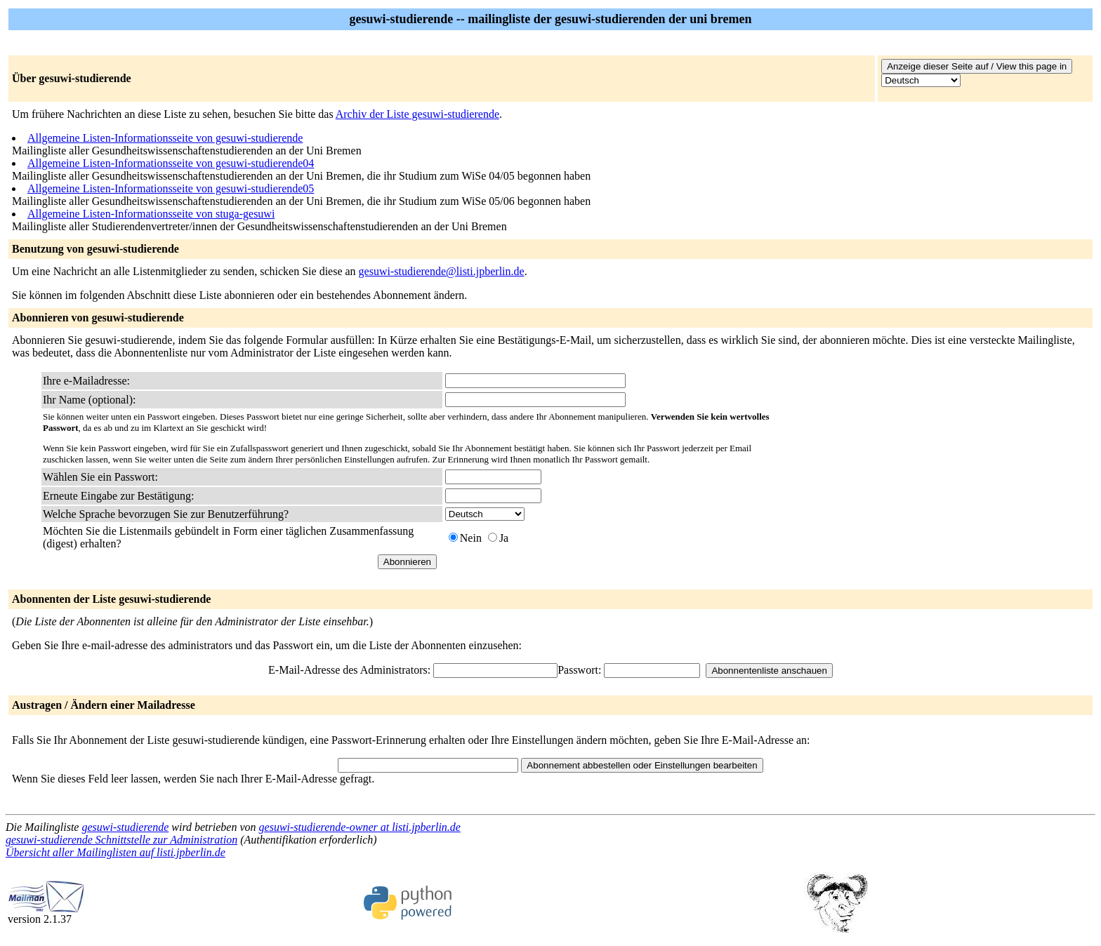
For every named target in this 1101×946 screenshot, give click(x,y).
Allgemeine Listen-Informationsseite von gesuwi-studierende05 (170, 188)
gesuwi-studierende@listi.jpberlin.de (442, 271)
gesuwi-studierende (125, 827)
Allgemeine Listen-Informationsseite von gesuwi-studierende (165, 138)
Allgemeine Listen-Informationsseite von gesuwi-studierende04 (170, 163)
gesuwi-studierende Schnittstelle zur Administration (121, 840)
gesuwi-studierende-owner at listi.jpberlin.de (360, 827)
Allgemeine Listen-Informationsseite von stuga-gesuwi (151, 214)
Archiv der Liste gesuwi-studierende (417, 114)
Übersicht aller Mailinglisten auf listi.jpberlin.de (115, 852)
